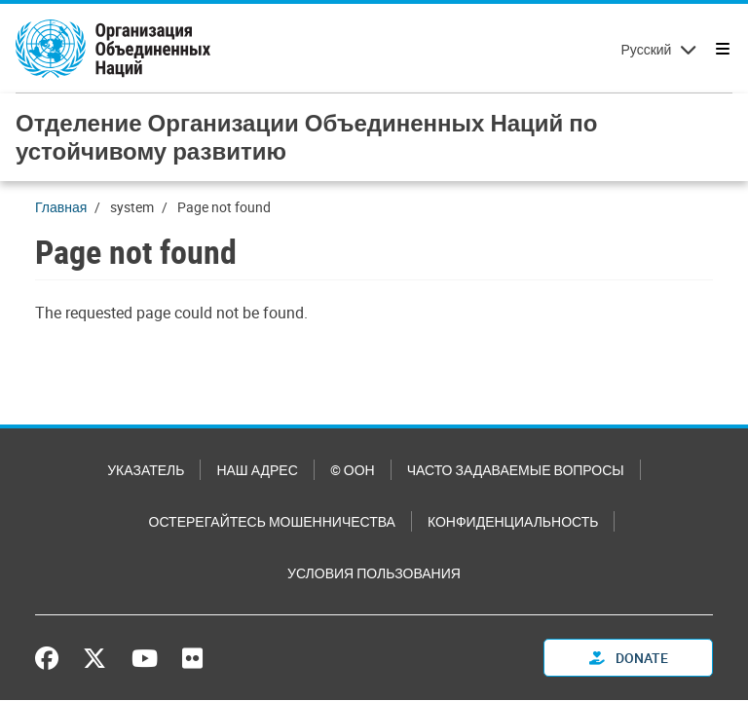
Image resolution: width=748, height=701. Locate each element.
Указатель (145, 470)
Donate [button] (628, 657)
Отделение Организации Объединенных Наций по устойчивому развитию (307, 136)
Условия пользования (374, 573)
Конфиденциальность (513, 521)
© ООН (352, 470)
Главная (61, 207)
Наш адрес (256, 470)
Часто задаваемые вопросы (515, 470)
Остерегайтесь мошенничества (272, 521)
